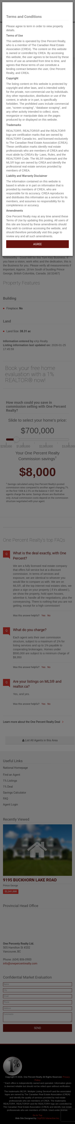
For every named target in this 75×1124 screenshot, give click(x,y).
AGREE (37, 244)
